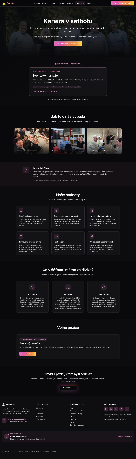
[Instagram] (116, 409)
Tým (71, 416)
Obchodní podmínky (49, 451)
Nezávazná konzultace (123, 3)
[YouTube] (121, 409)
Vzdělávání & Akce (65, 3)
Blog (53, 3)
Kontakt (72, 422)
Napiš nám (68, 388)
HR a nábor (39, 416)
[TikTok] (127, 409)
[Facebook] (106, 409)
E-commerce (40, 411)
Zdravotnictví (40, 414)
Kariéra (80, 3)
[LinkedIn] (111, 409)
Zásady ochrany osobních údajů (28, 451)
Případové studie (41, 3)
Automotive (39, 408)
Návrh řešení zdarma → (78, 425)
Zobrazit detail (28, 354)
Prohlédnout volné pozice (68, 43)
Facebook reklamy (76, 414)
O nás (90, 3)
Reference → (40, 419)
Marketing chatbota (76, 411)
